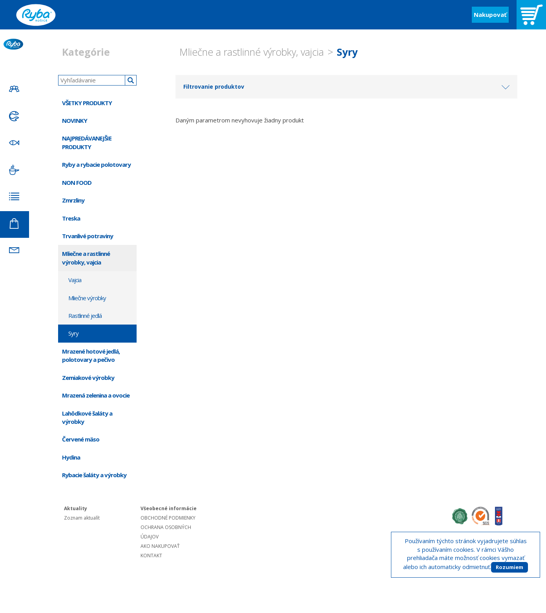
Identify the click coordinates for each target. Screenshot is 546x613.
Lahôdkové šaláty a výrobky (87, 417)
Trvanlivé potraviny (87, 236)
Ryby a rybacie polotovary (96, 164)
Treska (71, 218)
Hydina (71, 457)
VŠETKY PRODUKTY (87, 103)
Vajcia (74, 280)
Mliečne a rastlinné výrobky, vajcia (251, 51)
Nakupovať (490, 14)
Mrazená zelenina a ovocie (96, 395)
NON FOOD (76, 182)
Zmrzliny (73, 200)
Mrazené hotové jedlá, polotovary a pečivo (91, 355)
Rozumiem (509, 567)
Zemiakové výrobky (88, 377)
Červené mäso (80, 439)
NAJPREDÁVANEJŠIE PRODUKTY (86, 142)
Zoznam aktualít (82, 517)
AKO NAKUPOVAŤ (160, 546)
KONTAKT (151, 555)
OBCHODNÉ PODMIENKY (168, 517)
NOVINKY (74, 120)
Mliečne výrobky (87, 298)
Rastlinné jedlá (85, 315)
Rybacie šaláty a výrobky (94, 475)
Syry (347, 51)
